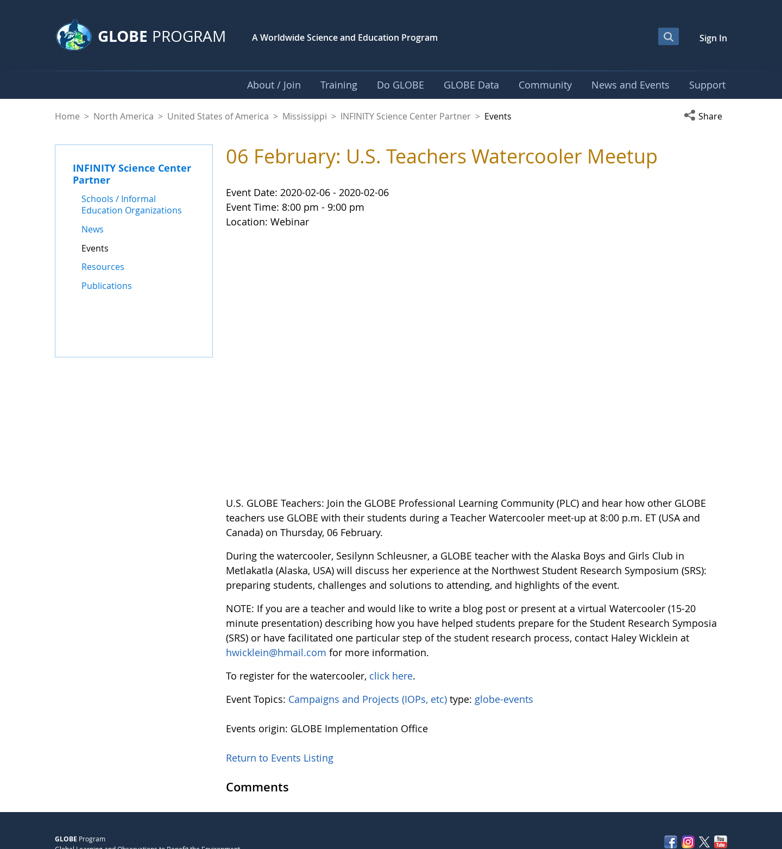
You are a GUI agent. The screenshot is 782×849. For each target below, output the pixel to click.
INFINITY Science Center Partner (405, 116)
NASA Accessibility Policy (689, 817)
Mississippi (304, 116)
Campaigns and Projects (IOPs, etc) (367, 626)
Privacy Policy (641, 794)
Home (67, 116)
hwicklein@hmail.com (276, 579)
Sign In (713, 38)
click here (391, 602)
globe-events (504, 626)
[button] (705, 116)
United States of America (218, 116)
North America (123, 116)
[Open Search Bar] (668, 36)
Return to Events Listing (279, 684)
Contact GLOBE (704, 794)
